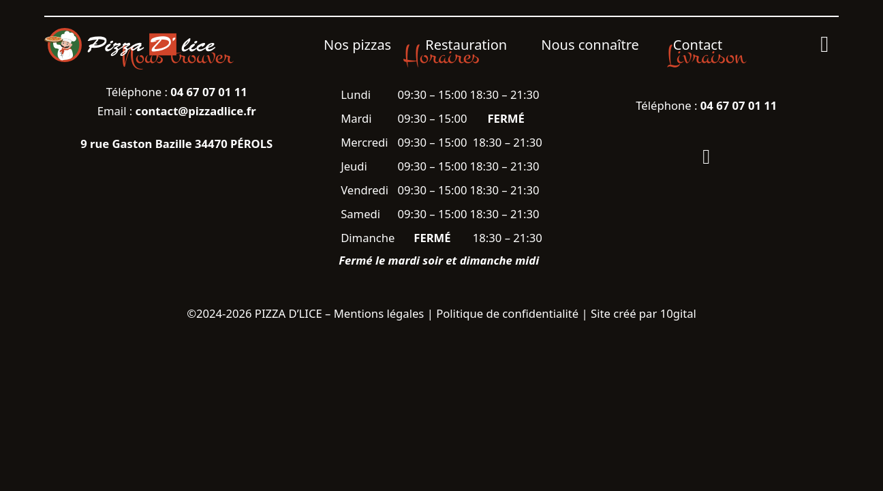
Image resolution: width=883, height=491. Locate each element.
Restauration (466, 44)
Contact (697, 44)
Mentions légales (379, 313)
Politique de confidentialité (507, 313)
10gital (678, 313)
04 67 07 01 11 (738, 105)
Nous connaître (590, 44)
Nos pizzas (357, 44)
